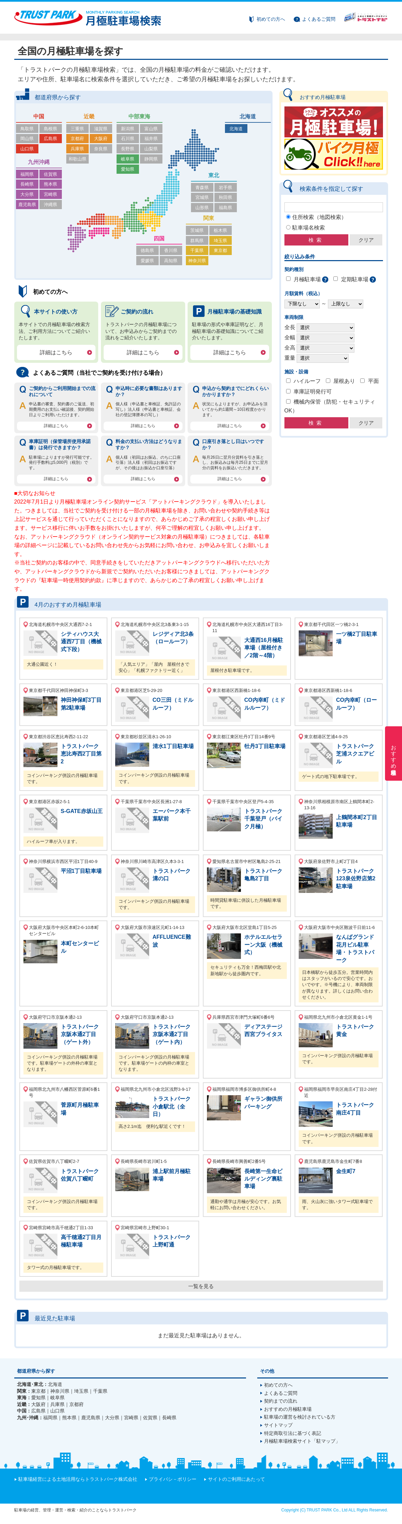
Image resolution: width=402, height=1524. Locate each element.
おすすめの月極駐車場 (288, 1409)
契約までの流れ (280, 1401)
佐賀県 (50, 174)
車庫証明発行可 (313, 391)
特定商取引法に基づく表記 (292, 1433)
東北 (213, 175)
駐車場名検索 (308, 228)
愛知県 (127, 169)
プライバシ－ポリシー (172, 1479)
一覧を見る (201, 1286)
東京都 (220, 250)
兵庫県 (77, 148)
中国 (38, 116)
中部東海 (139, 116)
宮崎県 (50, 194)
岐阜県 (127, 159)
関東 (208, 218)
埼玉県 (220, 240)
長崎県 (27, 184)
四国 (159, 238)
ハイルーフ (307, 381)
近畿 (89, 116)
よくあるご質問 (318, 19)
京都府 (77, 138)
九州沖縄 (39, 162)
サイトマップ (278, 1425)
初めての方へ (271, 19)
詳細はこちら (56, 352)
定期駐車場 (354, 279)
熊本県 (50, 184)
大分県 (27, 194)
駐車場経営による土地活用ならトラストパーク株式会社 (77, 1479)
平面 (373, 381)
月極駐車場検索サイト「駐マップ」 (302, 1441)
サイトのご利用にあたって (236, 1479)
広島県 (50, 138)
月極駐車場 (307, 279)
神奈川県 (197, 260)
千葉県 (197, 250)
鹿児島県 (27, 204)
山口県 (27, 148)
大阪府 (100, 138)
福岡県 (27, 174)
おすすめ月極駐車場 (394, 753)
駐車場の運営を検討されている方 (299, 1417)
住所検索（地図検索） (319, 217)
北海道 (248, 116)
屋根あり (344, 381)
